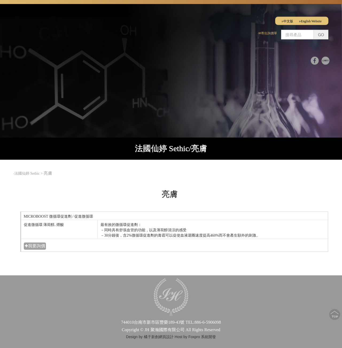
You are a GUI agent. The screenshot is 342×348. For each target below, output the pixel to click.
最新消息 (224, 57)
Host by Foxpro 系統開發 (195, 337)
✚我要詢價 (35, 246)
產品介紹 (257, 57)
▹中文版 (287, 19)
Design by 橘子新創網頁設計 (150, 337)
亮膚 (48, 173)
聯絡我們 (290, 57)
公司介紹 (191, 57)
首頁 (164, 57)
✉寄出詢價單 (267, 31)
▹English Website (310, 19)
